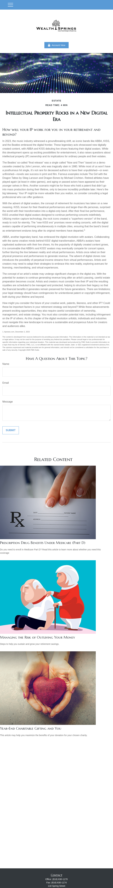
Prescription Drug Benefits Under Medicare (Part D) (42, 543)
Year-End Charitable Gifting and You (30, 728)
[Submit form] (10, 430)
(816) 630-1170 (60, 879)
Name (5, 364)
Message (7, 401)
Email (5, 382)
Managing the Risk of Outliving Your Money (37, 637)
